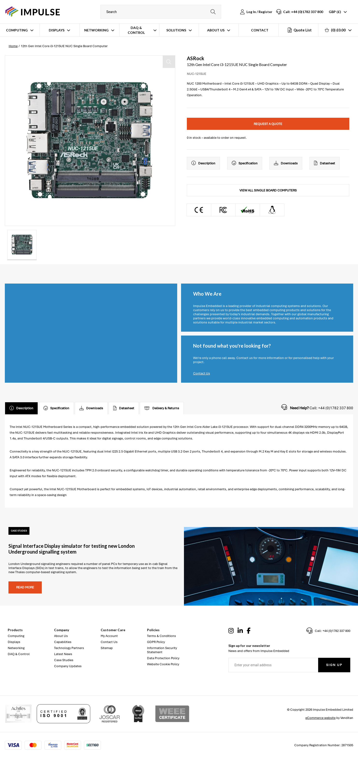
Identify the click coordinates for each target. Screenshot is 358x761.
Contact (259, 30)
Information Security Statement (162, 650)
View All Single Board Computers (268, 190)
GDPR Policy (156, 642)
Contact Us (201, 373)
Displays (56, 30)
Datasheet (324, 163)
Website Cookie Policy (163, 664)
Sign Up (334, 665)
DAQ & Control (136, 30)
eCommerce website (320, 718)
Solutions (176, 30)
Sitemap (107, 648)
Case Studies (63, 660)
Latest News (63, 654)
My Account (109, 636)
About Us (216, 30)
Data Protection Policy (163, 658)
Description (203, 163)
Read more (25, 587)
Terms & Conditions (161, 636)
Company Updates (68, 666)
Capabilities (62, 642)
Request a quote (268, 124)
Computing (17, 30)
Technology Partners (69, 648)
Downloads (286, 163)
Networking (96, 30)
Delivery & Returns (161, 408)
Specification (245, 163)
